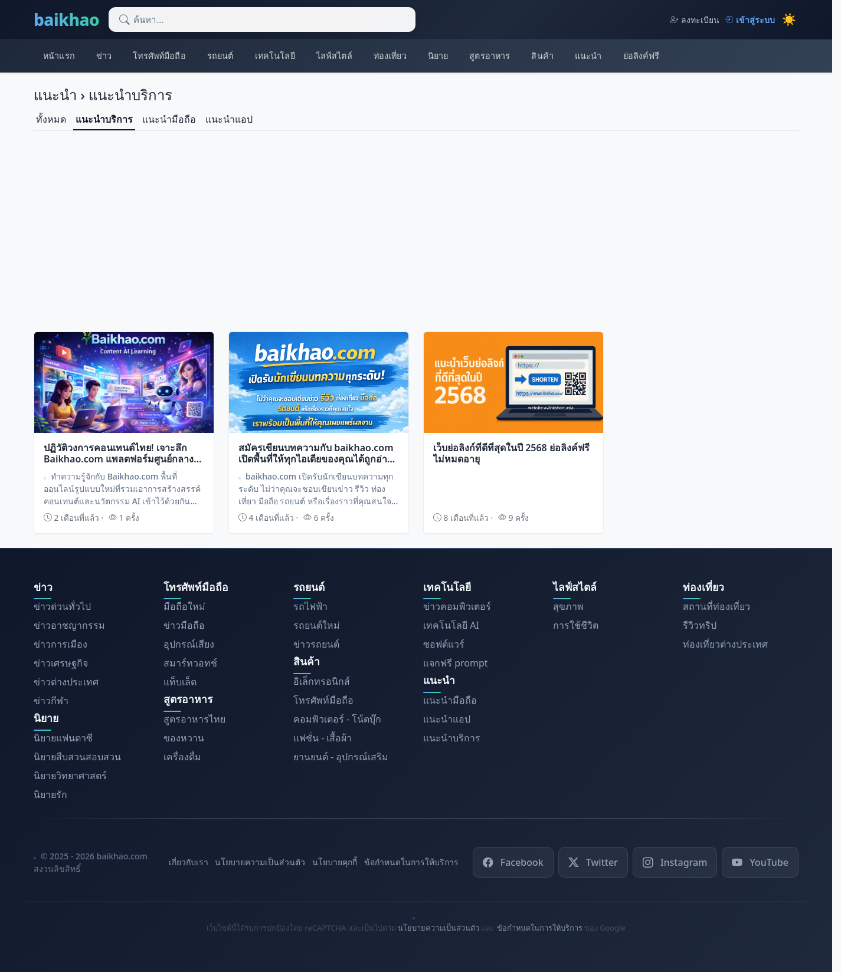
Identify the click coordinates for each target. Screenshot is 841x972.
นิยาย (438, 55)
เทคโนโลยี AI (451, 625)
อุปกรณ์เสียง (188, 644)
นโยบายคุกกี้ (334, 862)
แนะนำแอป (229, 119)
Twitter (593, 862)
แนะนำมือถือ (169, 119)
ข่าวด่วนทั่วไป (62, 606)
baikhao (66, 19)
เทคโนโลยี (275, 55)
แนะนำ (588, 55)
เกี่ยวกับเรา (188, 862)
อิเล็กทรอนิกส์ (321, 681)
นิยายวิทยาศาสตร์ (70, 775)
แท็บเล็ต (180, 681)
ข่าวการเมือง (60, 644)
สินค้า (542, 55)
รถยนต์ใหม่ (316, 625)
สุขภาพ (568, 606)
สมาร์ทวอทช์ (190, 662)
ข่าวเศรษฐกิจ (61, 662)
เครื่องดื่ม (182, 756)
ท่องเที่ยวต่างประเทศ (725, 644)
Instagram (675, 862)
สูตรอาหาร (489, 55)
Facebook (513, 862)
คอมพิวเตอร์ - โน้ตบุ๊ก (337, 718)
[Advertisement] (416, 228)
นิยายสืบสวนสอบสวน (77, 756)
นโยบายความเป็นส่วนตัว (260, 862)
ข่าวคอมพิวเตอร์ (457, 606)
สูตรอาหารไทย (194, 718)
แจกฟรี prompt (455, 662)
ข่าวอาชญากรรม (69, 625)
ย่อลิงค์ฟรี (641, 55)
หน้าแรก (59, 55)
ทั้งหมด (51, 119)
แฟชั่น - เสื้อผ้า (322, 737)
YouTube (760, 862)
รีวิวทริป (699, 625)
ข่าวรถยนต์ (316, 644)
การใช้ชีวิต (575, 625)
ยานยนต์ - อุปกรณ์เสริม (340, 756)
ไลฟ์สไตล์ (334, 55)
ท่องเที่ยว (390, 55)
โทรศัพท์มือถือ (159, 55)
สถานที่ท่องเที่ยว (716, 606)
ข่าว (104, 55)
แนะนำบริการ (104, 119)
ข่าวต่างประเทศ (66, 681)
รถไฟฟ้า (310, 606)
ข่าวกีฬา (51, 700)
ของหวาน (183, 737)
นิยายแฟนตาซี (63, 737)
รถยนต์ (220, 55)
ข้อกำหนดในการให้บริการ (411, 862)
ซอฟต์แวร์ (443, 644)
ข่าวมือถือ (184, 625)
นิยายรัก (50, 794)
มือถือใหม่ (184, 606)
